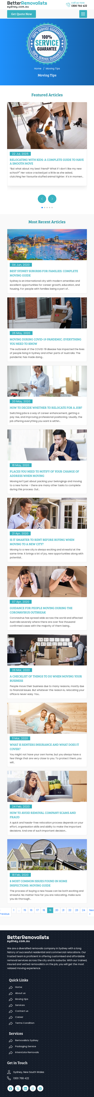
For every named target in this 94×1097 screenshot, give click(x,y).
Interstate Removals (27, 1052)
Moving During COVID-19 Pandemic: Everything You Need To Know (45, 341)
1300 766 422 (21, 1078)
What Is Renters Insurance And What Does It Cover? (44, 746)
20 (56, 910)
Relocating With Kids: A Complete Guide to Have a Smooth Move (47, 161)
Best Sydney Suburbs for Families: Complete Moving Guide (44, 273)
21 (63, 910)
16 (31, 910)
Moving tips (21, 999)
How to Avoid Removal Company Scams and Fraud (43, 814)
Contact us (21, 1011)
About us (20, 993)
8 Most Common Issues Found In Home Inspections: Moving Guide (38, 883)
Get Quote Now (21, 14)
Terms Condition (24, 1023)
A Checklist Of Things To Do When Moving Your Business (46, 678)
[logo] (27, 4)
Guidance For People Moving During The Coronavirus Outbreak (41, 610)
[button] (52, 199)
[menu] (83, 14)
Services (20, 1005)
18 (44, 910)
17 (37, 910)
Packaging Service (25, 1046)
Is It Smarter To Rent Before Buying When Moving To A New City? (42, 541)
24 (83, 910)
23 (76, 910)
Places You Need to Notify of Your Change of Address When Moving (44, 473)
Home (37, 68)
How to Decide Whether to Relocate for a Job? (46, 407)
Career (19, 1017)
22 (69, 910)
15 (25, 910)
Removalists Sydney (26, 1040)
